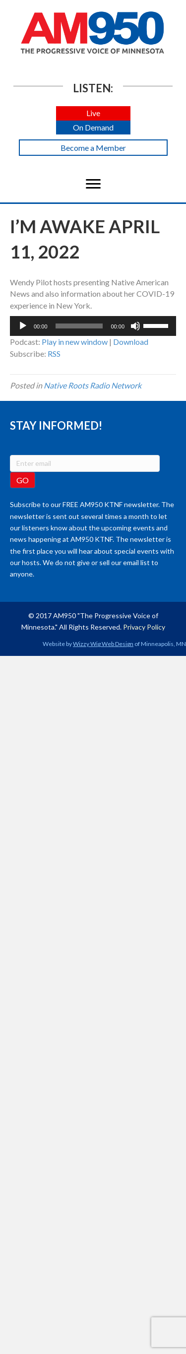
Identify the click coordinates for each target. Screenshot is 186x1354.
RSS (54, 353)
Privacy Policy (144, 627)
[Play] (23, 326)
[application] (93, 326)
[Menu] (93, 184)
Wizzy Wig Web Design (103, 643)
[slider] (79, 325)
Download (130, 341)
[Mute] (135, 326)
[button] (93, 113)
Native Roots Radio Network (92, 385)
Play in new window (75, 341)
